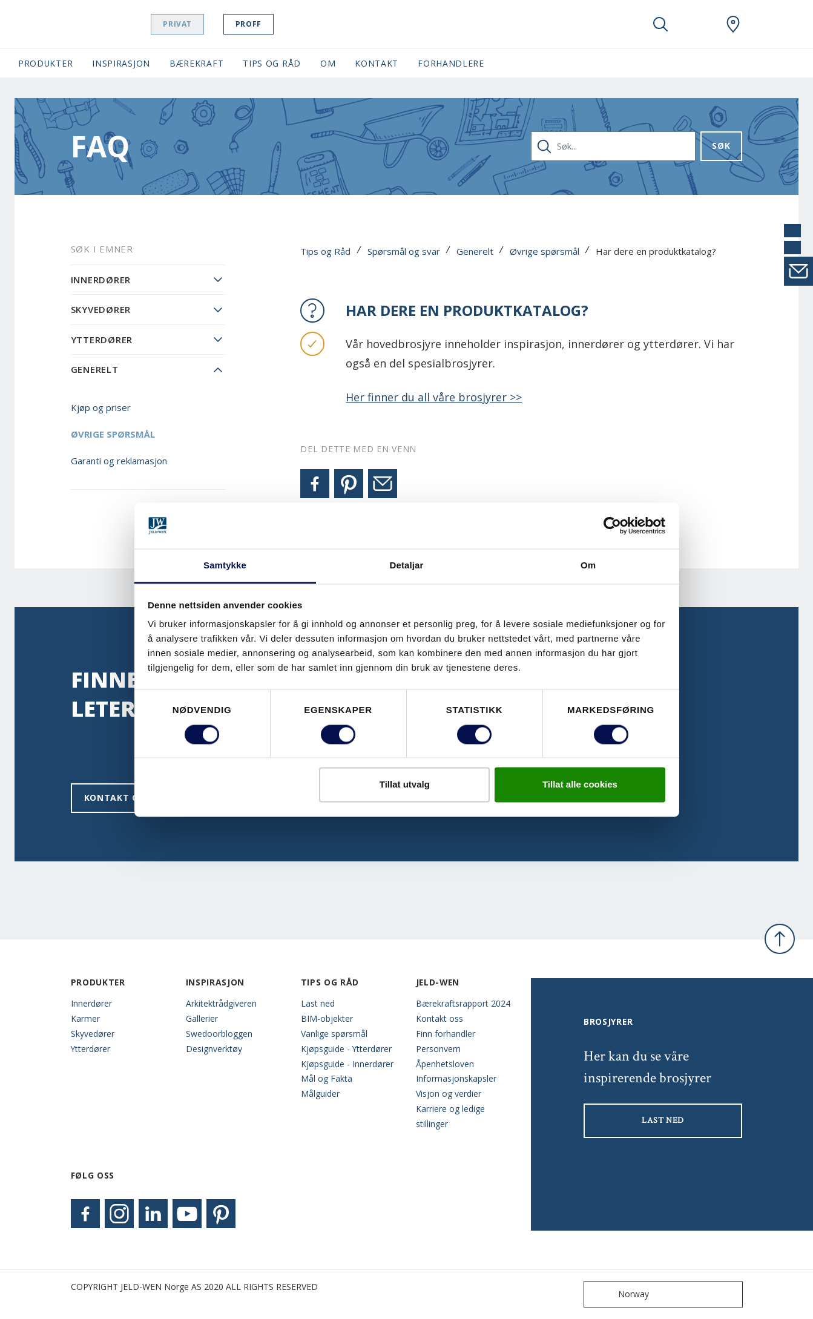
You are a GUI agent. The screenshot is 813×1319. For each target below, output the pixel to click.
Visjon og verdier (448, 1093)
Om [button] (327, 63)
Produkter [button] (45, 63)
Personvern (438, 1048)
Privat (208, 24)
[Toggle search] (660, 24)
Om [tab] (588, 566)
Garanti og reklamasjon (119, 461)
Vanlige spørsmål (334, 1033)
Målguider (320, 1093)
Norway (619, 1294)
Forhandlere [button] (451, 63)
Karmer (85, 1018)
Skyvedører (101, 309)
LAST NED (663, 1120)
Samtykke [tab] (224, 566)
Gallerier (202, 1018)
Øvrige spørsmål (544, 251)
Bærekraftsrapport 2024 (463, 1003)
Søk (721, 145)
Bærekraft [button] (196, 63)
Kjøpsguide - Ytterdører (346, 1048)
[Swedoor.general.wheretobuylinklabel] (733, 24)
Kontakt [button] (376, 63)
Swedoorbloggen (219, 1033)
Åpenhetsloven (445, 1064)
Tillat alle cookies (579, 785)
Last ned (318, 1003)
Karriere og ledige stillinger (450, 1116)
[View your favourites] (697, 24)
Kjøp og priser (101, 407)
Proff (279, 24)
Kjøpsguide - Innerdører (347, 1064)
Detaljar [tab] (407, 566)
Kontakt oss (117, 797)
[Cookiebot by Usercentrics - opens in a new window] (612, 525)
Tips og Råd (325, 251)
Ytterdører (102, 340)
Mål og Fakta (326, 1078)
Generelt (474, 251)
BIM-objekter (327, 1018)
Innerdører (101, 280)
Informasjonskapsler (456, 1078)
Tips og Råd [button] (272, 63)
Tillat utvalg (405, 785)
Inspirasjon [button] (121, 63)
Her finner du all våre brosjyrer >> (434, 397)
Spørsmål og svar (403, 251)
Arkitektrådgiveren (221, 1003)
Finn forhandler (445, 1033)
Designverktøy (214, 1048)
